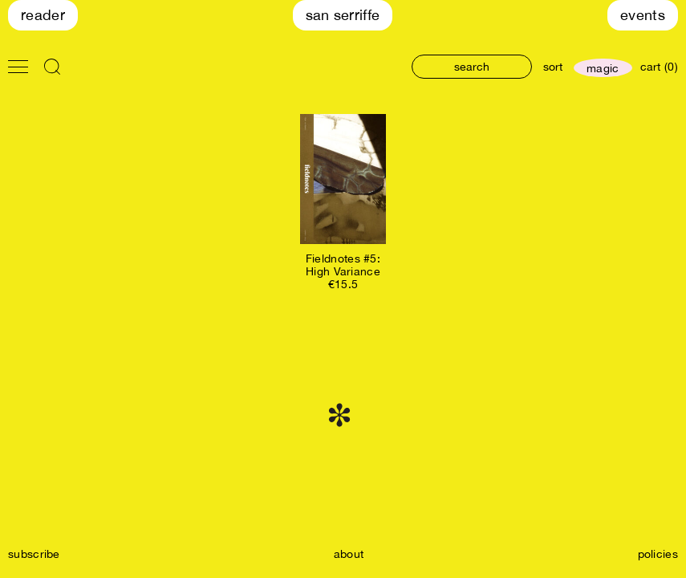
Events (642, 14)
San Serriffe (343, 14)
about (349, 553)
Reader (43, 14)
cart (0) (659, 66)
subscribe (34, 553)
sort (552, 66)
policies (658, 553)
